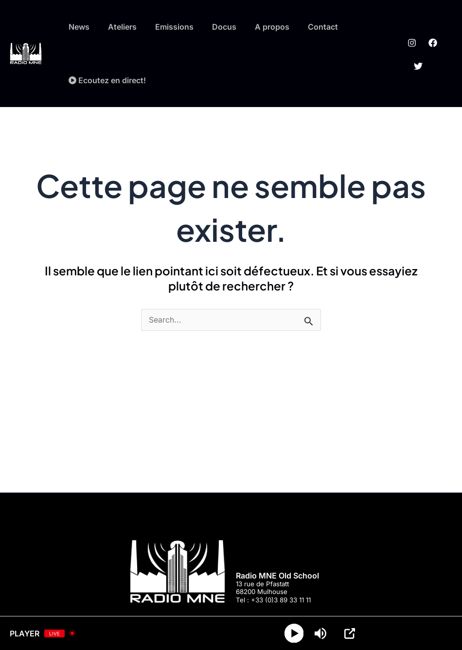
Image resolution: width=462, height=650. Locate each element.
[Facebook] (430, 46)
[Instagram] (410, 46)
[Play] (294, 633)
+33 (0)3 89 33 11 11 (281, 600)
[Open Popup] (350, 633)
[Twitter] (415, 61)
